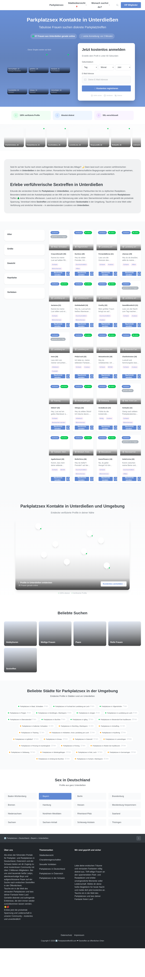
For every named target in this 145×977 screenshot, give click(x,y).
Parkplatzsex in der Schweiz (52, 907)
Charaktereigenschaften (50, 888)
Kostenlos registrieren (106, 88)
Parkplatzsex (56, 5)
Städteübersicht (46, 884)
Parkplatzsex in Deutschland (52, 898)
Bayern (34, 867)
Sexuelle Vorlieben (47, 893)
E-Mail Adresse (88, 74)
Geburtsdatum (87, 62)
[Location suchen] (117, 5)
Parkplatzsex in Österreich (51, 902)
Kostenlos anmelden (113, 601)
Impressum (79, 964)
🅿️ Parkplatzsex (10, 867)
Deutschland (24, 867)
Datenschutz (66, 964)
